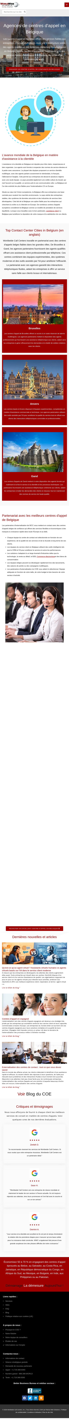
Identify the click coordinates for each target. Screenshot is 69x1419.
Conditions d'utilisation (34, 1413)
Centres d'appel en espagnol (15, 1020)
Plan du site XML (47, 1413)
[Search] (25, 13)
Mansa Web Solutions (53, 1411)
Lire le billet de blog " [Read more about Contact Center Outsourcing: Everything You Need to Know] (11, 1088)
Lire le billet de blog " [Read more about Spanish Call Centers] (11, 1037)
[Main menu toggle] (66, 5)
